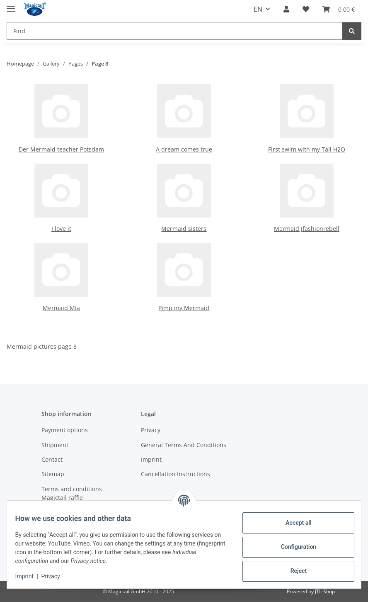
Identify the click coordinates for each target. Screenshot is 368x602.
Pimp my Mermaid (183, 308)
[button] (286, 9)
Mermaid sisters (183, 228)
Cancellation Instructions (175, 474)
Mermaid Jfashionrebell (306, 228)
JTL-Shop (325, 591)
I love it (61, 228)
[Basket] (338, 9)
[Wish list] (306, 9)
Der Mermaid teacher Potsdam (61, 149)
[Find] (175, 31)
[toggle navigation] (11, 5)
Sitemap (52, 474)
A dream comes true (184, 149)
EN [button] (258, 9)
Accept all (293, 522)
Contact (52, 459)
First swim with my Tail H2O (306, 149)
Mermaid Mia (61, 308)
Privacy (55, 576)
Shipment (54, 445)
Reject (293, 571)
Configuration (293, 546)
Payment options (64, 430)
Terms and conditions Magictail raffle (71, 493)
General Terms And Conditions (183, 445)
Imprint (29, 576)
